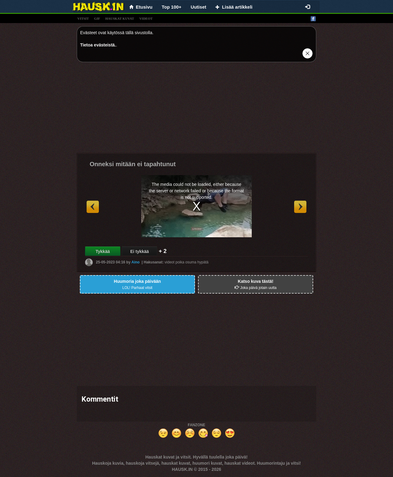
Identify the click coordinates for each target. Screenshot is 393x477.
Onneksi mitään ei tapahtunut (133, 164)
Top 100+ (171, 7)
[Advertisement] (196, 110)
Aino (135, 262)
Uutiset (198, 7)
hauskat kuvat (119, 18)
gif (97, 18)
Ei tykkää (139, 251)
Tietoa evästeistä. (98, 44)
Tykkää (102, 251)
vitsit (83, 18)
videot (146, 18)
